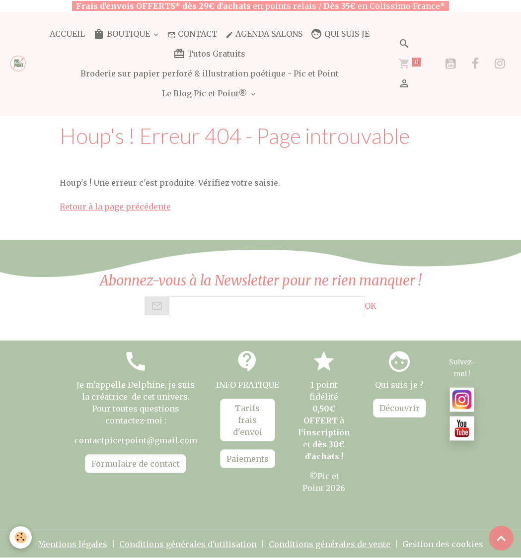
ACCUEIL (67, 34)
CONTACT (193, 34)
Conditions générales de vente (329, 544)
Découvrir (399, 408)
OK (370, 306)
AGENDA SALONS (263, 34)
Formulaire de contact (135, 464)
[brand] (18, 63)
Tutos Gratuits (209, 54)
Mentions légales (72, 544)
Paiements (247, 459)
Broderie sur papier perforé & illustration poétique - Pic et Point (209, 73)
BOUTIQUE (122, 34)
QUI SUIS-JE (340, 34)
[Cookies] (21, 537)
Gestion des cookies (442, 544)
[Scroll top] (501, 538)
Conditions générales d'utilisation (188, 544)
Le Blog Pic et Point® (205, 93)
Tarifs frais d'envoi (247, 420)
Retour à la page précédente (115, 206)
